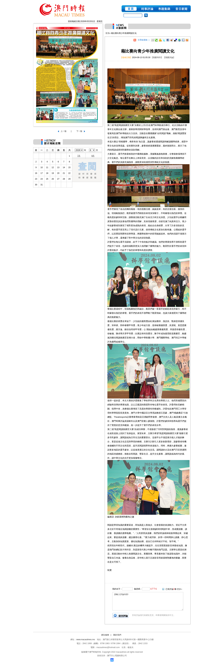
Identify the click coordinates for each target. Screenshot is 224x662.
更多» (179, 589)
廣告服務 (105, 635)
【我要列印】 (157, 57)
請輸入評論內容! (147, 601)
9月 (93, 156)
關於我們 (117, 635)
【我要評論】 (169, 57)
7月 (78, 156)
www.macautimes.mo (85, 639)
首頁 (107, 33)
